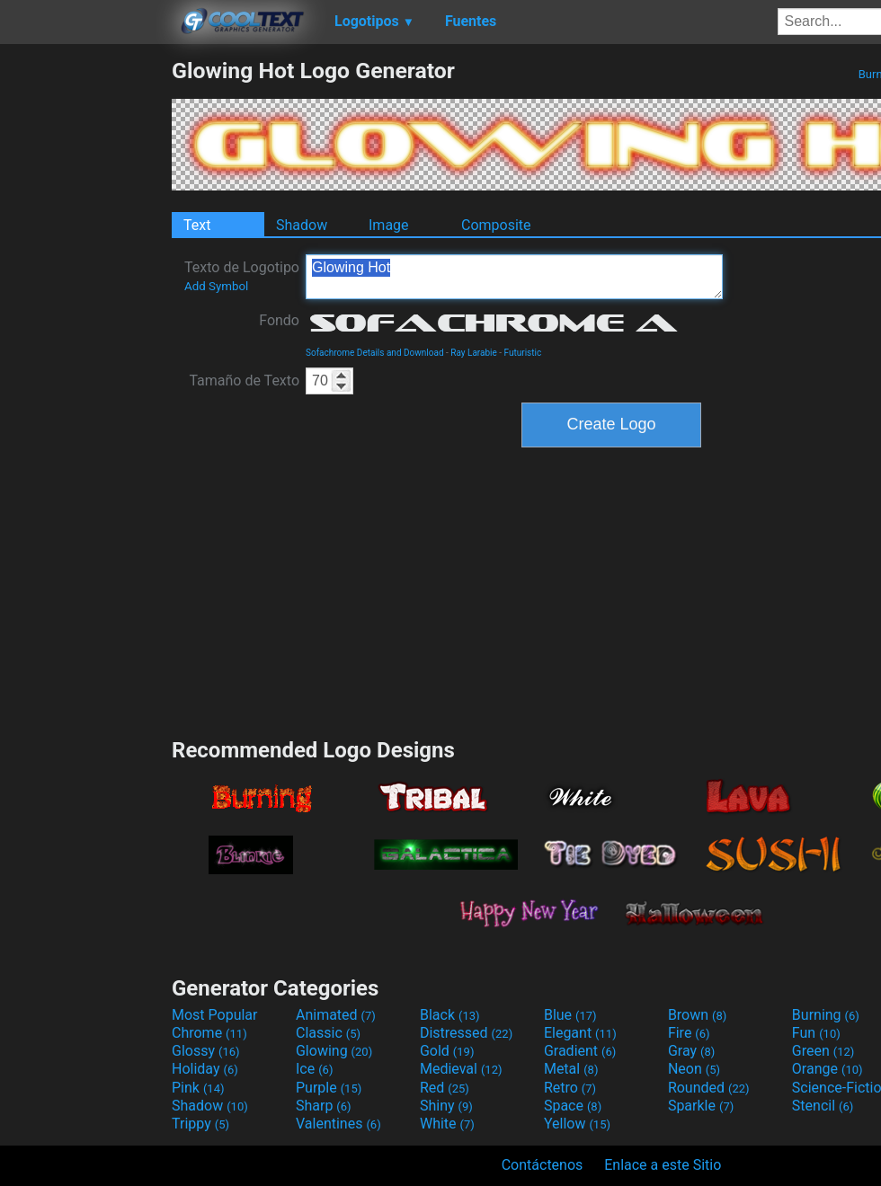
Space (572, 1105)
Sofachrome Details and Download (375, 353)
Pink (198, 1087)
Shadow (301, 225)
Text (196, 225)
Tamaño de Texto (244, 380)
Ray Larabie (473, 353)
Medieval (461, 1068)
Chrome (209, 1032)
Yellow (577, 1123)
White (447, 1123)
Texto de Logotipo (241, 276)
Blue (570, 1014)
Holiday (205, 1068)
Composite (496, 225)
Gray (691, 1050)
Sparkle (701, 1105)
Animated (336, 1014)
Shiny (446, 1105)
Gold (447, 1050)
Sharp (324, 1105)
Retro (570, 1087)
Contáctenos (542, 1164)
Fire (689, 1032)
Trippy (200, 1123)
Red (444, 1087)
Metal (571, 1068)
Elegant (580, 1032)
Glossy (206, 1050)
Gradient (580, 1050)
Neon (694, 1068)
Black (450, 1014)
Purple (328, 1087)
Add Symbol (216, 286)
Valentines (338, 1123)
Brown (697, 1014)
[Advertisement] (85, 327)
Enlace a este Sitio (662, 1164)
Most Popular (215, 1014)
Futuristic (523, 353)
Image (389, 225)
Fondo (279, 320)
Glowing (334, 1050)
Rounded (709, 1087)
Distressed (466, 1032)
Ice (314, 1068)
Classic (328, 1032)
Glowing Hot (514, 276)
